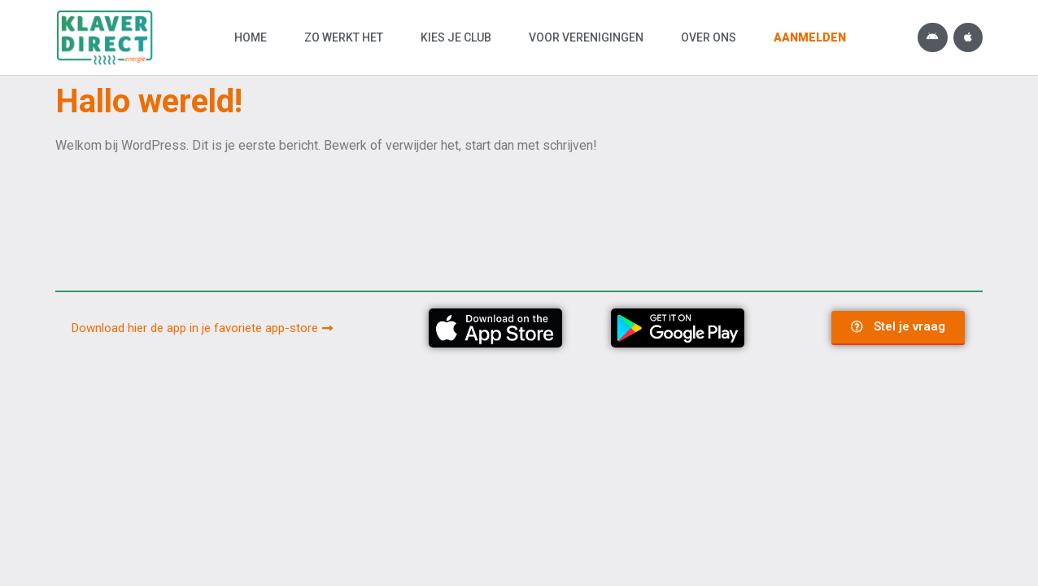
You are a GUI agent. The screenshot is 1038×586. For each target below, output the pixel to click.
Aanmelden (810, 37)
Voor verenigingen (586, 37)
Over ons (708, 37)
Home (250, 37)
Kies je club (456, 37)
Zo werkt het (343, 37)
